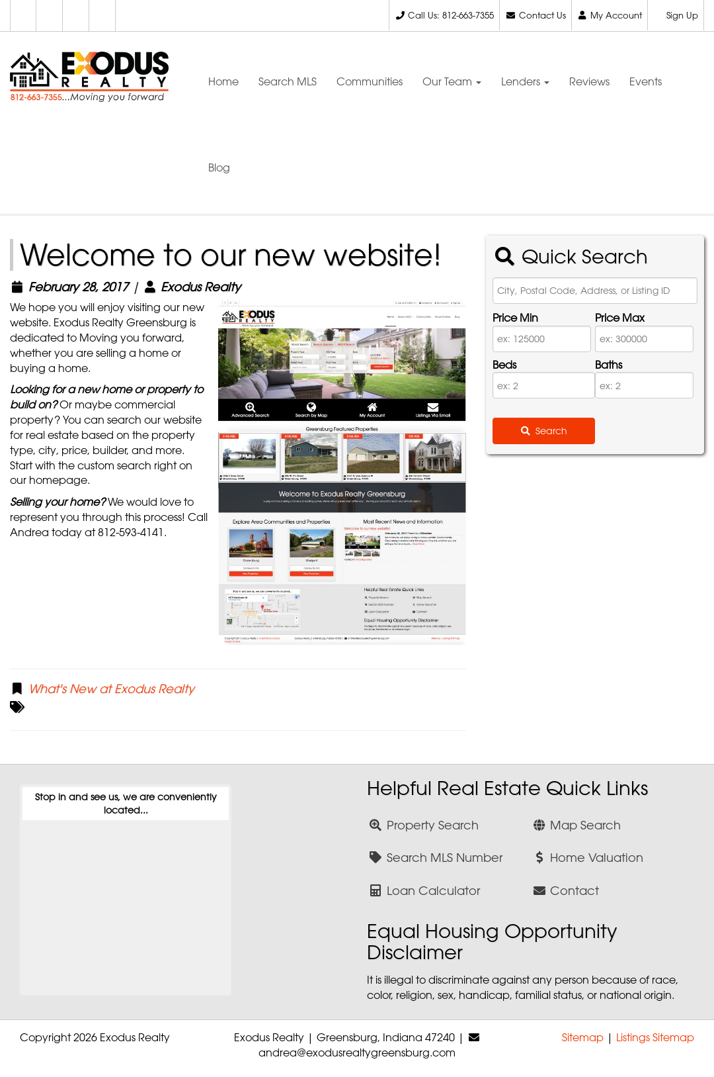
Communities (370, 81)
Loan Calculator (424, 890)
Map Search (576, 825)
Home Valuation (588, 857)
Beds (504, 364)
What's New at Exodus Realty (111, 688)
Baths (608, 364)
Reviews (589, 81)
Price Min (515, 317)
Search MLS (287, 81)
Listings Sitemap (655, 1037)
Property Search (423, 825)
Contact (566, 890)
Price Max (620, 317)
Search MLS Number (435, 857)
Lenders (525, 81)
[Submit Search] (544, 431)
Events (645, 81)
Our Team (451, 81)
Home (223, 81)
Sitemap (583, 1037)
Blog (219, 167)
